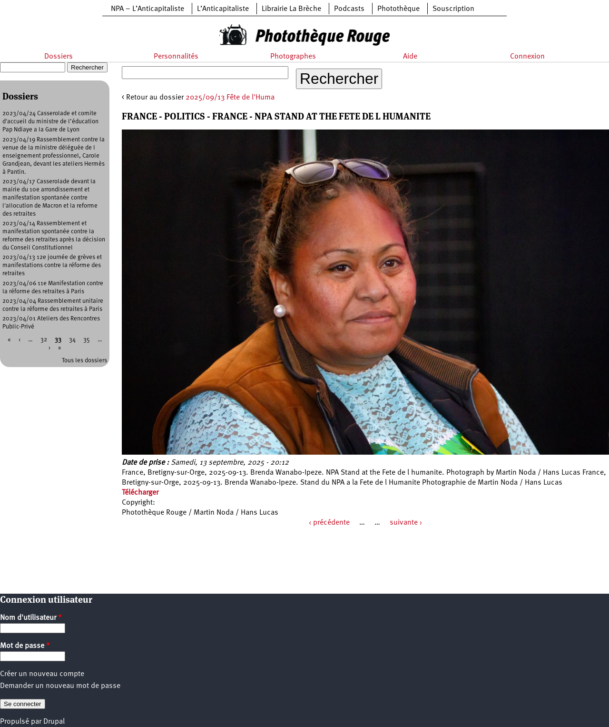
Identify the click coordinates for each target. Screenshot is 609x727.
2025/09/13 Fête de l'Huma (230, 97)
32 (43, 340)
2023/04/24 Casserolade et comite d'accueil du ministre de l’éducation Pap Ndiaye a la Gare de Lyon (50, 121)
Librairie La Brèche (291, 9)
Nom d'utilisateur (31, 618)
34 (72, 340)
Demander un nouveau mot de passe (60, 686)
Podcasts (349, 9)
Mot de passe (25, 646)
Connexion (527, 56)
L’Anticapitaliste (223, 9)
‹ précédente (329, 523)
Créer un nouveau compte (42, 674)
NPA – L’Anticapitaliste (147, 9)
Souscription (453, 9)
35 (86, 340)
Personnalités (176, 56)
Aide (410, 56)
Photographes (293, 56)
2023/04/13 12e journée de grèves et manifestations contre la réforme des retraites (52, 265)
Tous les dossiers (84, 361)
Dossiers (58, 56)
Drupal (54, 722)
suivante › (406, 523)
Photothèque (398, 9)
